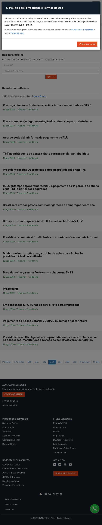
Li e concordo (87, 44)
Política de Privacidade (82, 29)
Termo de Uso (17, 33)
